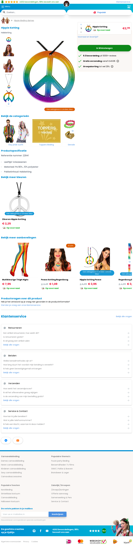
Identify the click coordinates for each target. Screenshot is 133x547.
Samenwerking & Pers (61, 497)
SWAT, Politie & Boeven (62, 468)
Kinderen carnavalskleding (13, 468)
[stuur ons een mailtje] (18, 440)
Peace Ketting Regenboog (54, 279)
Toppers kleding (46, 144)
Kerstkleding (6, 489)
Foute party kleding (60, 460)
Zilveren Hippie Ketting (14, 219)
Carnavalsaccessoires (11, 476)
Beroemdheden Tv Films (62, 464)
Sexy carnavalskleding (11, 472)
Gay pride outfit (15, 144)
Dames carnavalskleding (12, 460)
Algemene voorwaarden (11, 541)
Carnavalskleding (9, 497)
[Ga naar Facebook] (40, 530)
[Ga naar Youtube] (47, 530)
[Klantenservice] (124, 2)
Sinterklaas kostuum (10, 493)
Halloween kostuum (10, 501)
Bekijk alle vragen (124, 316)
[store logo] (66, 5)
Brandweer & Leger (60, 472)
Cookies (34, 541)
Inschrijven (57, 514)
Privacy (26, 541)
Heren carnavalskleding (12, 464)
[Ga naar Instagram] (34, 530)
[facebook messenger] (6, 440)
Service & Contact (60, 501)
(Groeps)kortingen (60, 489)
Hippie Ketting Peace (90, 279)
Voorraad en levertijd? (88, 36)
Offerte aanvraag (59, 493)
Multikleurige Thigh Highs (15, 279)
